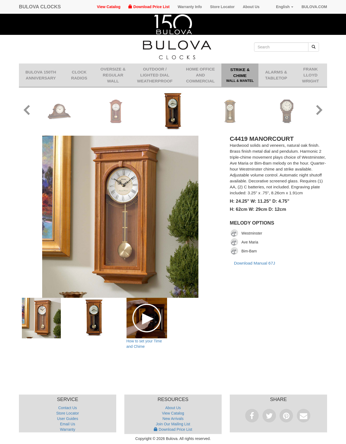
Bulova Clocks (40, 6)
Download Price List (148, 7)
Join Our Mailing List (173, 424)
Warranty (67, 429)
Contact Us (67, 408)
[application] (236, 233)
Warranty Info (190, 7)
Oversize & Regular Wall (112, 75)
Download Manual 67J (254, 263)
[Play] (235, 233)
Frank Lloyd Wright (310, 75)
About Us (251, 7)
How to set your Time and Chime (144, 344)
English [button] (280, 7)
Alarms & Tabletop (276, 75)
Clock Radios (79, 75)
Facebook (252, 415)
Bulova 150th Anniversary (40, 75)
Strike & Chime (239, 75)
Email (303, 415)
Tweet (269, 415)
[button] (27, 111)
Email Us (67, 424)
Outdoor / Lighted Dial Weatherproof (154, 75)
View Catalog (109, 7)
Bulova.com (314, 7)
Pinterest (286, 415)
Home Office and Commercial (200, 75)
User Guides (67, 418)
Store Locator (222, 7)
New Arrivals (173, 418)
